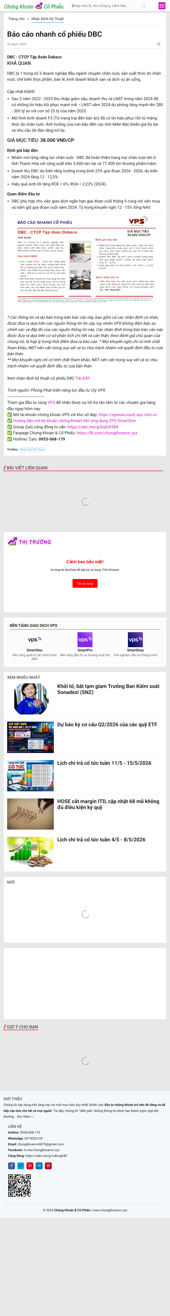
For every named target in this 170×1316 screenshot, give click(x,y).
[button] (158, 44)
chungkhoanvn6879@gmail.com (41, 1144)
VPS (52, 402)
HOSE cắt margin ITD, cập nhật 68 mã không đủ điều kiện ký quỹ (108, 804)
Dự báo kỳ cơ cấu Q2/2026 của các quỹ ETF (107, 725)
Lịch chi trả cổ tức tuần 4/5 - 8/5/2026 (101, 840)
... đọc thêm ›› (24, 1117)
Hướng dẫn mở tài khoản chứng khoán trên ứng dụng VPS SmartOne (74, 421)
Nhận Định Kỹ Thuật (48, 19)
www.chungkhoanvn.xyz (110, 1210)
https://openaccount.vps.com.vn (128, 415)
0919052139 (33, 1138)
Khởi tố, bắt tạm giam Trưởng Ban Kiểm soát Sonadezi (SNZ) (108, 689)
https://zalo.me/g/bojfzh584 (92, 427)
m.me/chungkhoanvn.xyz (42, 1150)
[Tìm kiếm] (144, 5)
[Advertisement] (85, 983)
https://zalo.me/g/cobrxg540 (46, 1156)
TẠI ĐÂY (82, 378)
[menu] (162, 5)
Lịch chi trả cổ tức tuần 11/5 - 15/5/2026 (104, 763)
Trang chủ (16, 19)
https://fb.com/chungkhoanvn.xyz (107, 433)
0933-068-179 (30, 1132)
